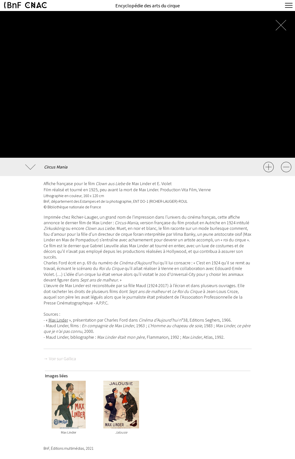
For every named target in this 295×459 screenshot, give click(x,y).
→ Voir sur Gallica (60, 358)
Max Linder (58, 320)
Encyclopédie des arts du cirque (147, 5)
